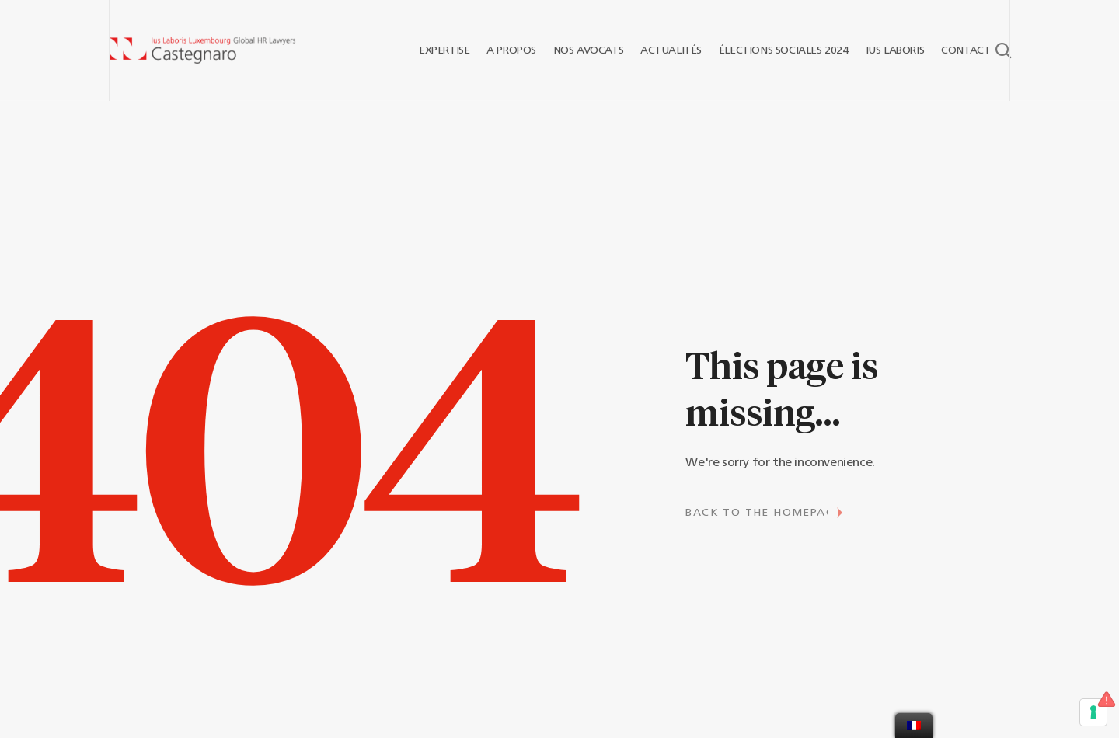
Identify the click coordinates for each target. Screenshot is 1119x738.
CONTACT (961, 50)
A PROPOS (505, 50)
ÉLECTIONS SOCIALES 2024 (777, 50)
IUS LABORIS (889, 50)
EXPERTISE (438, 50)
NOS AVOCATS (582, 50)
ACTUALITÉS (665, 50)
